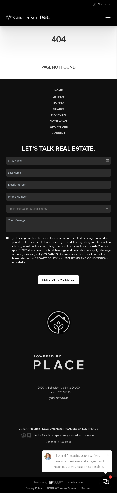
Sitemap (86, 488)
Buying (58, 102)
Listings (58, 96)
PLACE (93, 430)
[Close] (108, 454)
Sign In (101, 4)
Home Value (58, 120)
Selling (58, 108)
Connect (58, 132)
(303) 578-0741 (58, 400)
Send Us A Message (58, 279)
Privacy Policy (46, 258)
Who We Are (59, 126)
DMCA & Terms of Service (62, 488)
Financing (58, 114)
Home (58, 90)
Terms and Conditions (88, 258)
